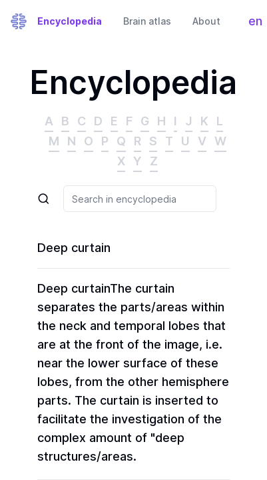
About (206, 21)
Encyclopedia (69, 21)
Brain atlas (147, 21)
